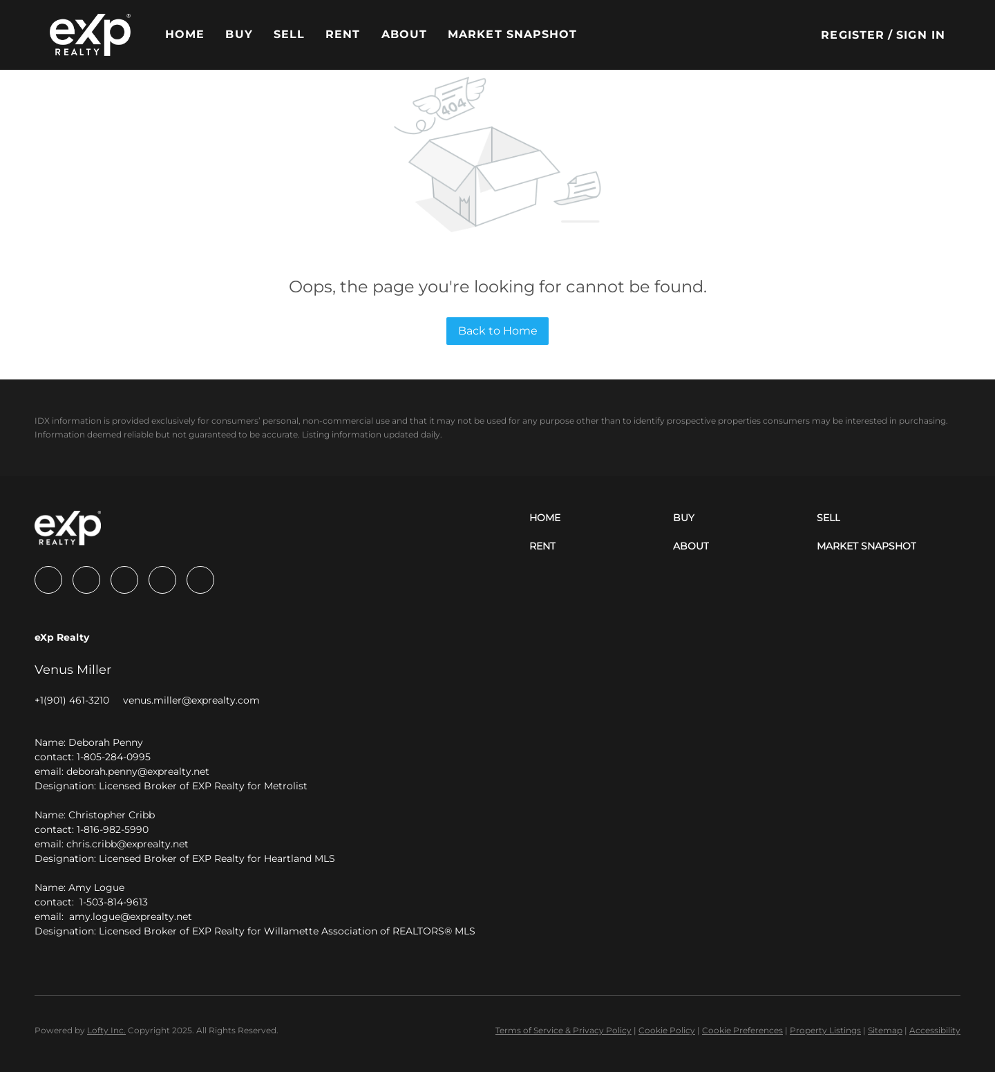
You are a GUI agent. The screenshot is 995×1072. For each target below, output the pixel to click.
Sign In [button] (920, 34)
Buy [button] (238, 34)
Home (185, 34)
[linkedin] (86, 580)
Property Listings (825, 1030)
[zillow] (162, 580)
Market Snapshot (513, 34)
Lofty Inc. (106, 1030)
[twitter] (124, 580)
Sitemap (885, 1030)
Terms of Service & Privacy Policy (563, 1030)
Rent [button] (342, 34)
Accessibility (934, 1030)
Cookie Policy (666, 1030)
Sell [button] (289, 34)
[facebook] (48, 580)
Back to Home (498, 330)
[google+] (200, 580)
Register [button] (852, 34)
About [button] (404, 34)
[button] (90, 35)
